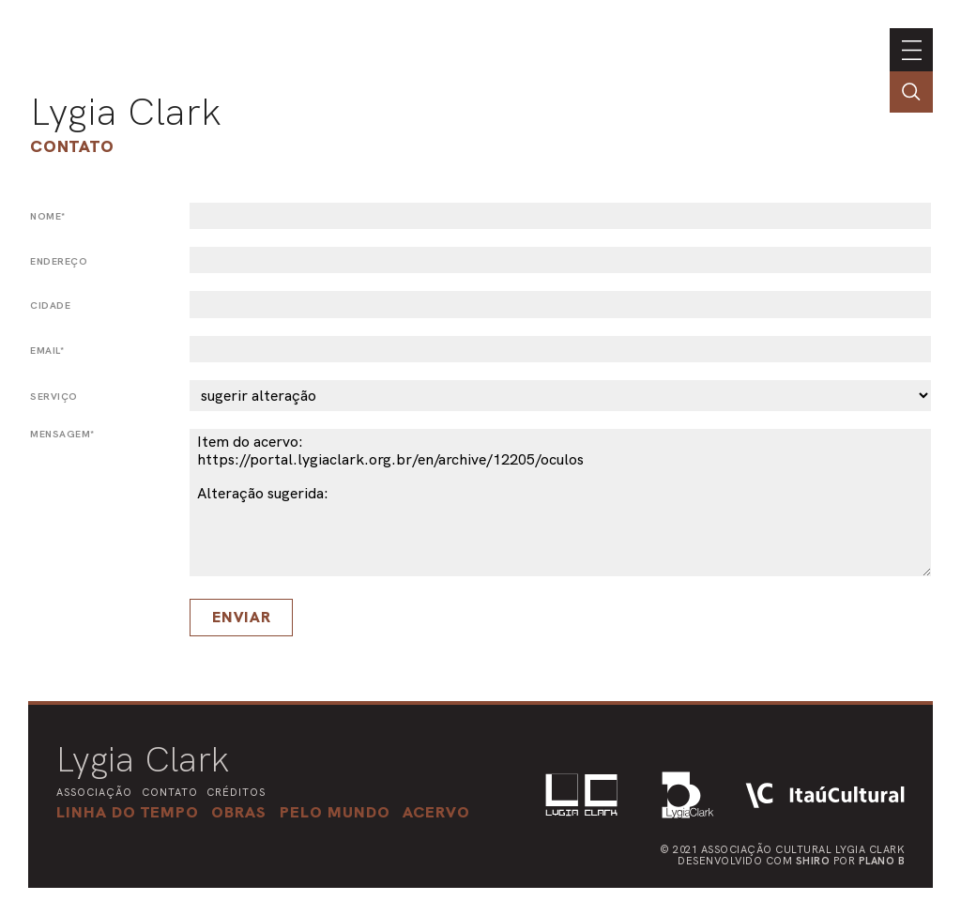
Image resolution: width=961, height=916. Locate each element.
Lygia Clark (125, 111)
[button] (335, 812)
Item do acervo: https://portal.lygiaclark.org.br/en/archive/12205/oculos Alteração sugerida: (560, 502)
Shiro (813, 860)
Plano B (882, 860)
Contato (72, 146)
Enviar (241, 617)
